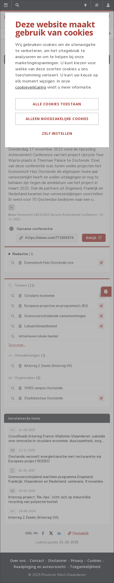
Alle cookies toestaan (57, 104)
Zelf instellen (57, 133)
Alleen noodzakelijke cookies (57, 118)
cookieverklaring (30, 87)
